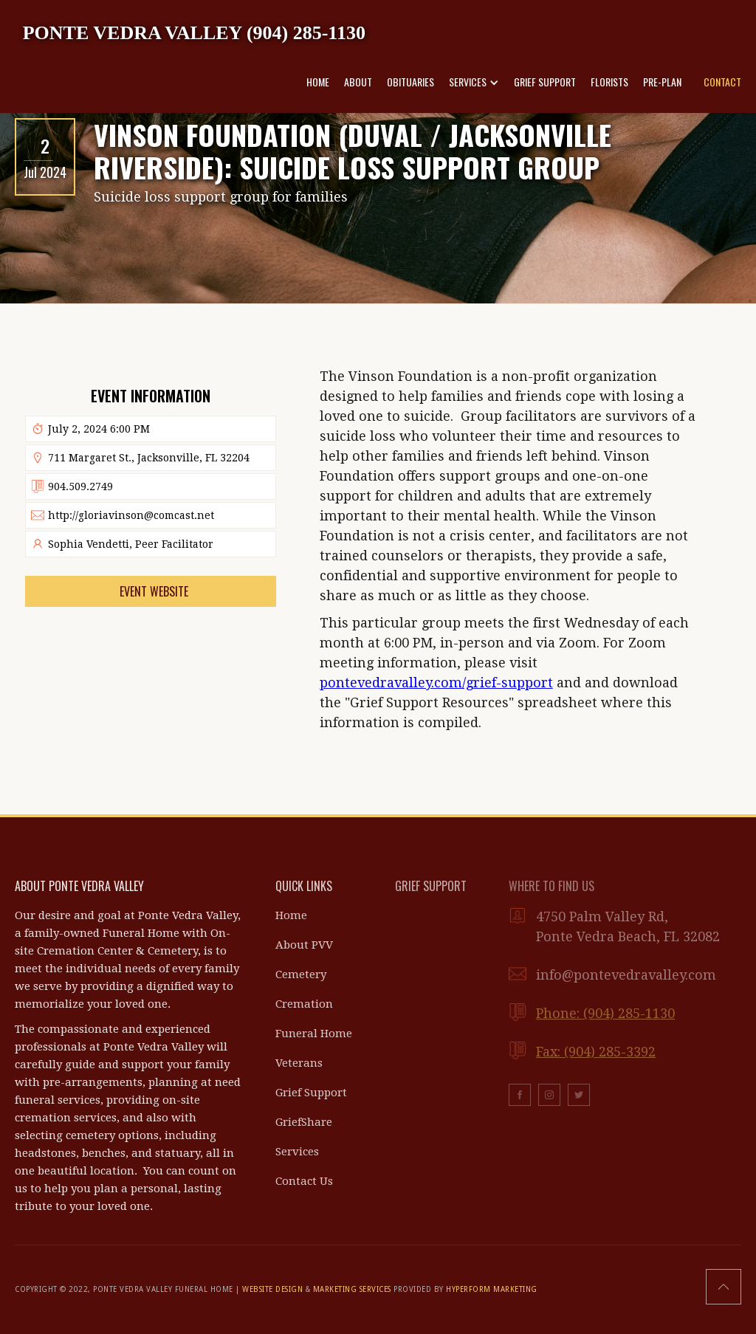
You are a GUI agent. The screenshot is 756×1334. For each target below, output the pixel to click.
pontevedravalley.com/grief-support (436, 682)
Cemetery (300, 974)
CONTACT (722, 81)
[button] (473, 82)
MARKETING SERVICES (352, 1289)
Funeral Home (313, 1033)
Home (291, 915)
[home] (194, 32)
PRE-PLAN (662, 81)
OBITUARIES (410, 81)
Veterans (299, 1063)
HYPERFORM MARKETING (491, 1289)
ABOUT (358, 81)
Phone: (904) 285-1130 (605, 1013)
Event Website (154, 591)
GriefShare (303, 1122)
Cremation (304, 1004)
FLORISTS (609, 81)
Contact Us (304, 1181)
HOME (317, 81)
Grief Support (311, 1092)
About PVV (304, 945)
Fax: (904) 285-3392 (596, 1051)
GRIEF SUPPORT (545, 81)
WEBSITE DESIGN (272, 1289)
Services (297, 1151)
